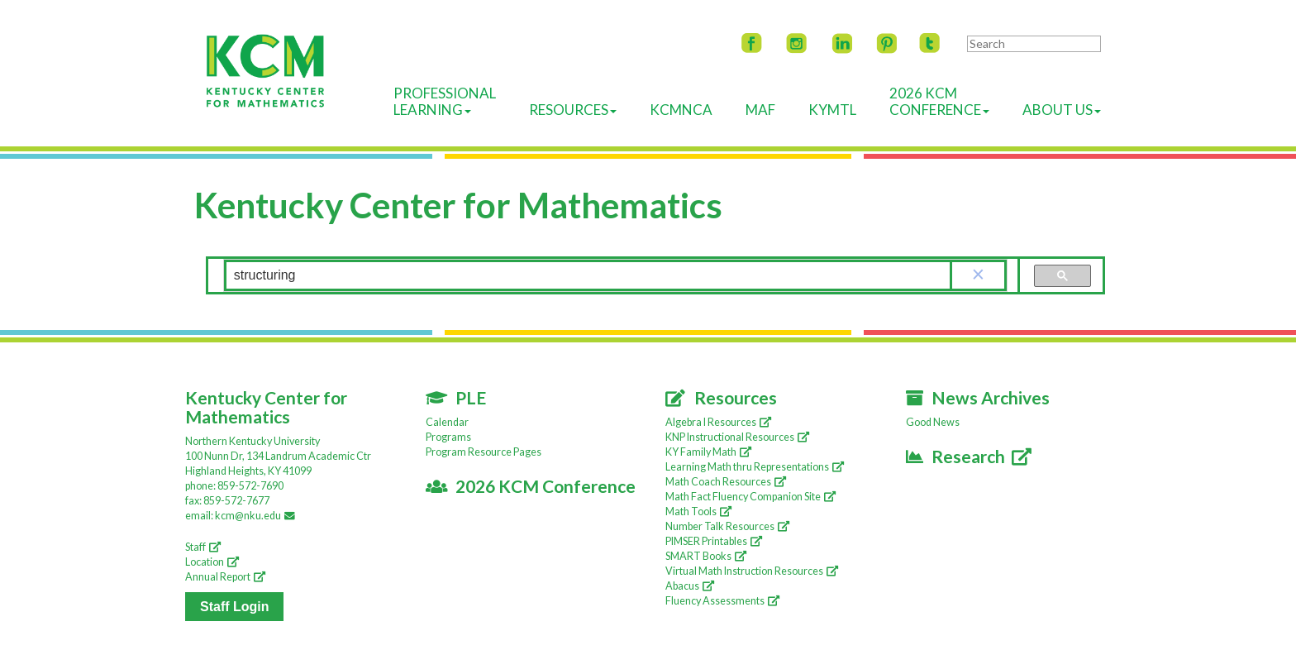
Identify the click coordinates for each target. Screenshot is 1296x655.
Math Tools (698, 511)
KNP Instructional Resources (737, 437)
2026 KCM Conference (531, 486)
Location (212, 562)
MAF (760, 109)
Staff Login (234, 607)
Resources (573, 109)
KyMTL (832, 109)
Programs (448, 437)
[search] (588, 275)
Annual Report (225, 577)
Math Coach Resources (725, 482)
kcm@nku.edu (257, 515)
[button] (979, 275)
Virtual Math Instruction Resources (751, 571)
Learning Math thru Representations (754, 467)
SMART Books (705, 556)
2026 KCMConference (939, 101)
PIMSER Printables (713, 541)
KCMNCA (681, 109)
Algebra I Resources (718, 422)
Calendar (447, 422)
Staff (203, 547)
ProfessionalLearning (444, 101)
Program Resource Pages (483, 452)
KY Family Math (708, 452)
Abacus (689, 586)
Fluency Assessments (722, 601)
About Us (1061, 109)
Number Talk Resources (727, 526)
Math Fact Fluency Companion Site (750, 496)
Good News (933, 422)
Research (969, 456)
